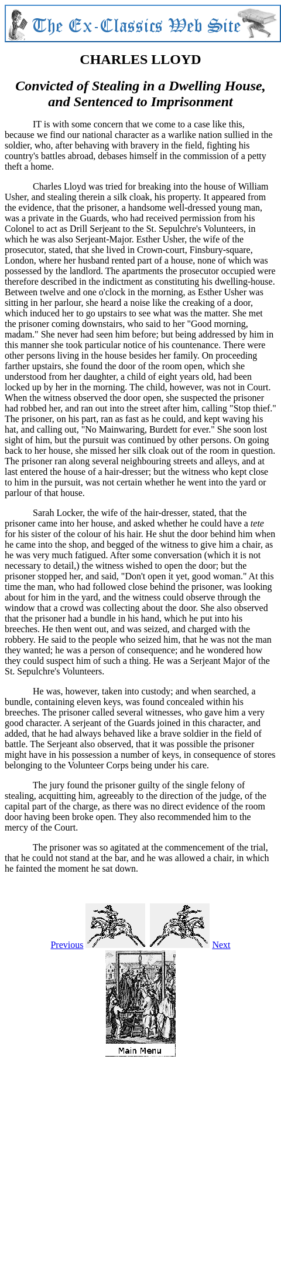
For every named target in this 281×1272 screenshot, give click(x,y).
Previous (66, 945)
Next (221, 945)
